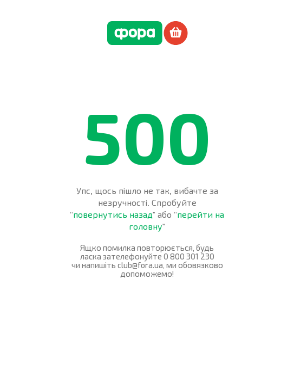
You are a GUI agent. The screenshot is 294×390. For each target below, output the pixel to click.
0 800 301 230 (189, 256)
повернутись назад (113, 214)
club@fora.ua (140, 265)
